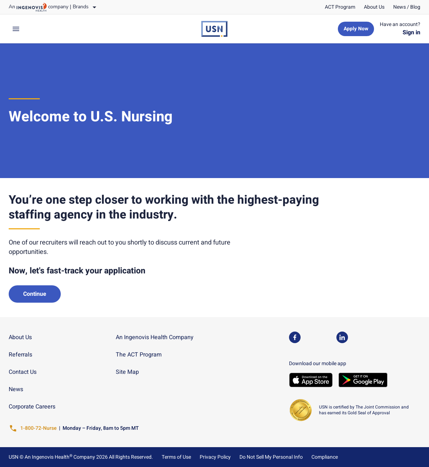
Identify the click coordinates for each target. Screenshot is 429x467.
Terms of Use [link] (176, 457)
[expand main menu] (16, 29)
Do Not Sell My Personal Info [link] (271, 457)
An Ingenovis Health (48, 457)
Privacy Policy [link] (215, 457)
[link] (340, 7)
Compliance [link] (324, 457)
